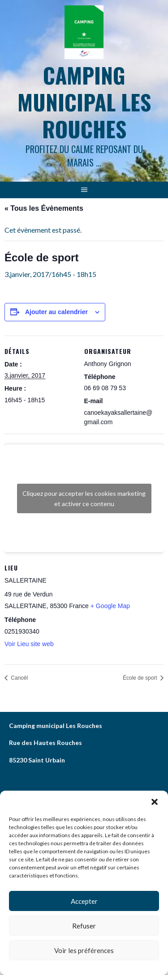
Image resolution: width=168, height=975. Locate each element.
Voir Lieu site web (29, 643)
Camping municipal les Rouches (84, 102)
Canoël (18, 678)
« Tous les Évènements (43, 208)
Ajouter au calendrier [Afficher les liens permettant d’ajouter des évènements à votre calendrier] (56, 311)
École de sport (141, 678)
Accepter (84, 901)
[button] (154, 801)
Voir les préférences (84, 950)
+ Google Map (110, 605)
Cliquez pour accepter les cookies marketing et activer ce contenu (84, 498)
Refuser (84, 926)
